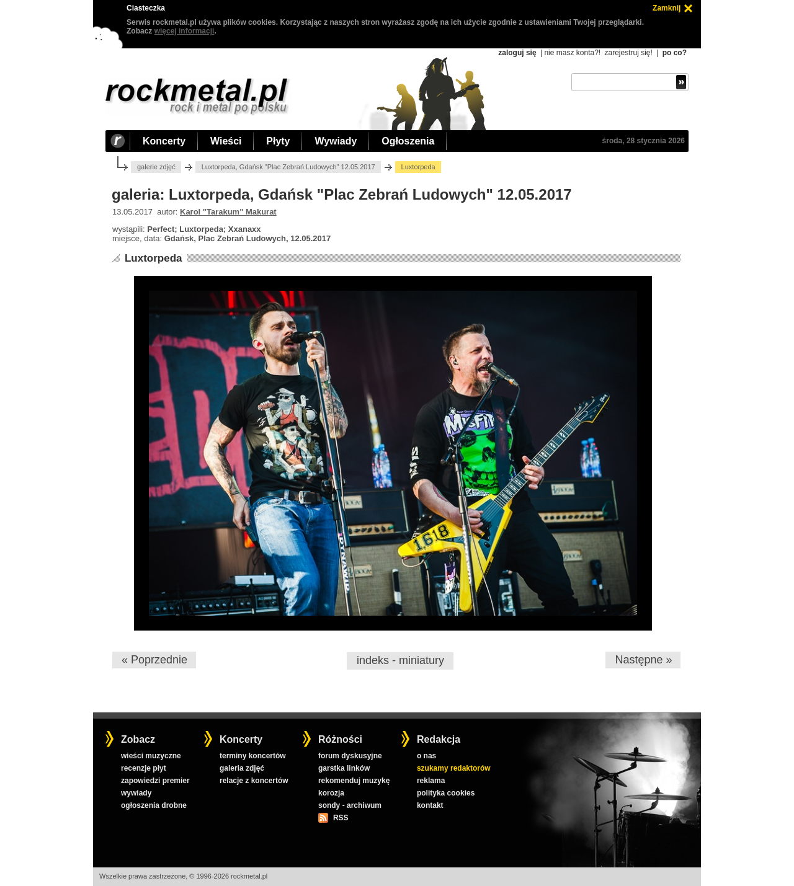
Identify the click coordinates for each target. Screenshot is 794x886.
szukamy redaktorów (454, 768)
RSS (340, 817)
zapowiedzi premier (155, 780)
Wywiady (335, 141)
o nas (426, 755)
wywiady (136, 793)
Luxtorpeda (153, 258)
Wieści (225, 141)
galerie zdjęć (156, 167)
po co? (674, 52)
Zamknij (666, 8)
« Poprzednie (154, 659)
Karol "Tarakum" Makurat (228, 211)
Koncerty (164, 141)
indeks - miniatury (400, 660)
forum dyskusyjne (350, 755)
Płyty (278, 141)
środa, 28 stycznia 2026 (643, 140)
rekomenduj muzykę (354, 780)
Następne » (643, 659)
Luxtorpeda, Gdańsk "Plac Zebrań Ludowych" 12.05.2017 (288, 167)
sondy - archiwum (349, 805)
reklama (431, 780)
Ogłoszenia (407, 141)
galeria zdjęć (242, 768)
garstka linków (344, 768)
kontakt (430, 805)
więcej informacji (184, 31)
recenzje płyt (143, 768)
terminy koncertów (253, 755)
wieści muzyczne (151, 755)
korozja (331, 793)
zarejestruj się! (628, 52)
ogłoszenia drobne (154, 805)
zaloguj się (517, 52)
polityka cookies (446, 793)
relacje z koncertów (254, 780)
